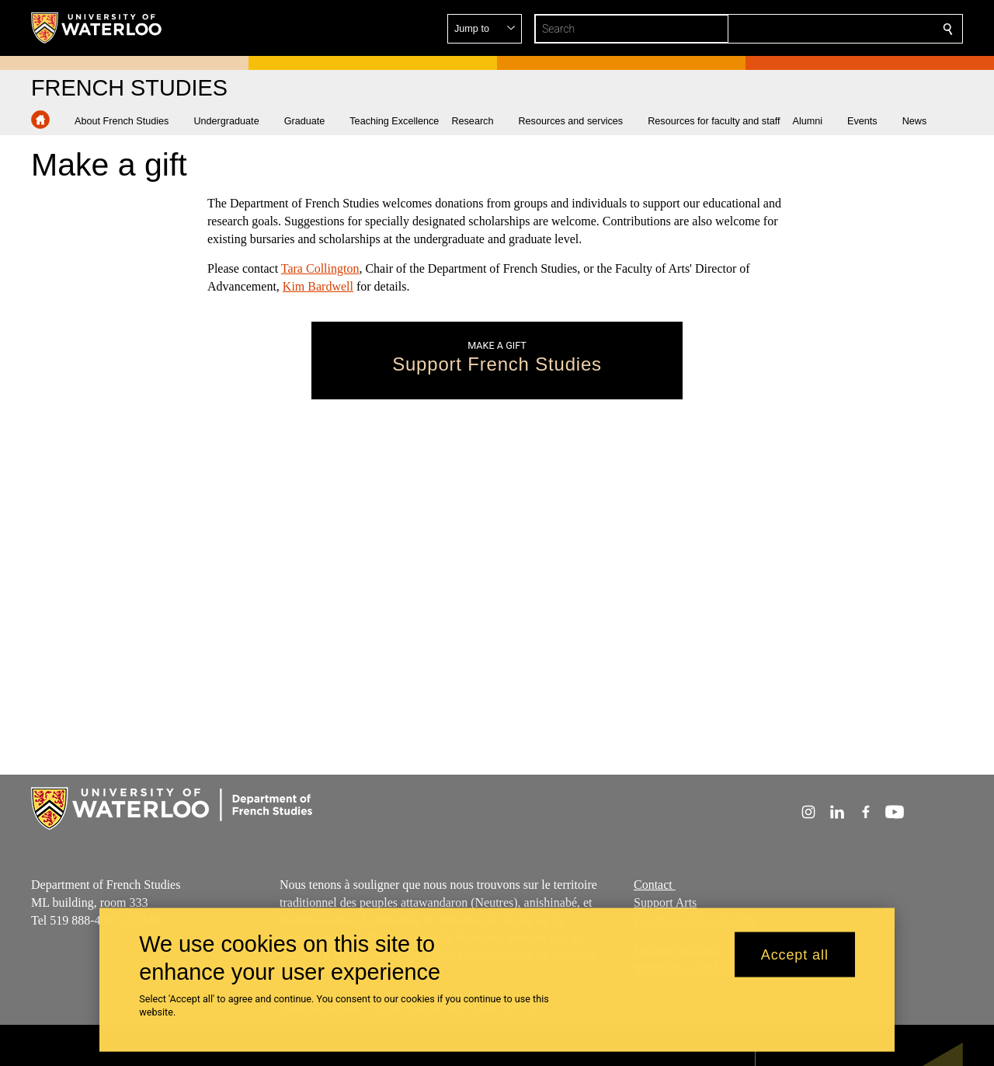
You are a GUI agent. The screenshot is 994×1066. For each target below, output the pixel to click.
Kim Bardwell (318, 286)
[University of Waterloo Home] (97, 28)
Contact (655, 884)
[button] (835, 29)
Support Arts (665, 901)
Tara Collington (320, 268)
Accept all (795, 954)
